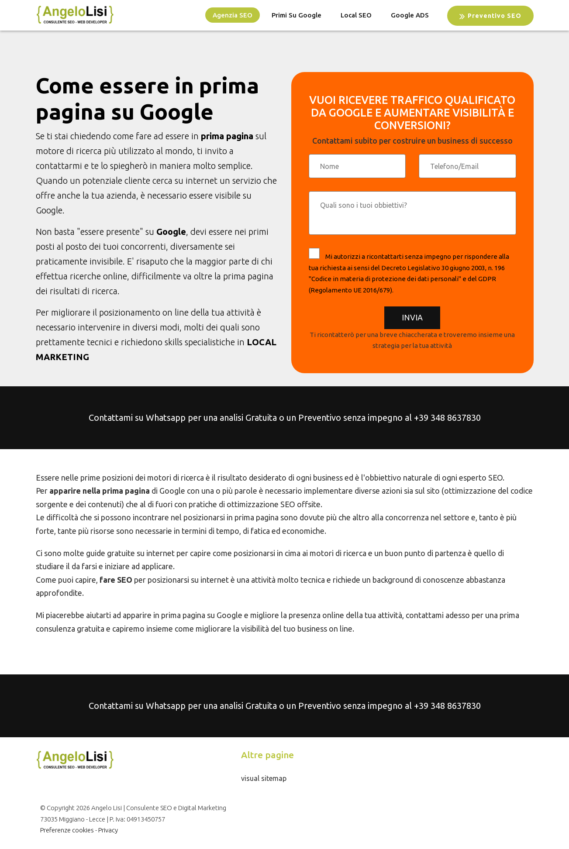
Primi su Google (296, 15)
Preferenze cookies (67, 830)
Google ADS (410, 15)
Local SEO (356, 15)
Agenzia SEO (232, 15)
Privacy (108, 830)
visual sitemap (263, 778)
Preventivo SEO (490, 16)
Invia (412, 317)
